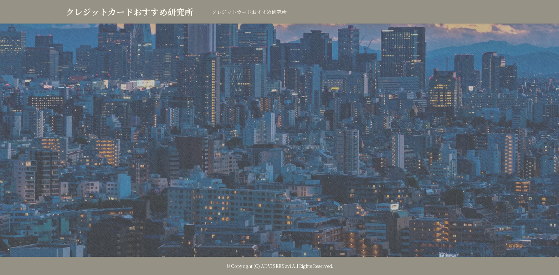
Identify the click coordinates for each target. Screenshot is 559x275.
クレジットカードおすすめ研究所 (129, 11)
